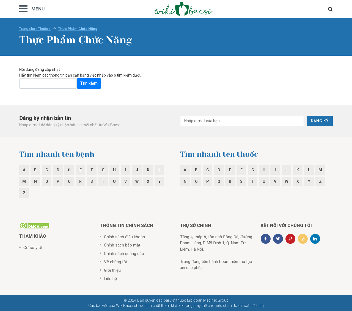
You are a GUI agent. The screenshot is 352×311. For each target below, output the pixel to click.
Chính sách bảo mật (122, 245)
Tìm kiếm (89, 83)
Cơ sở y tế (32, 247)
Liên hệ (110, 278)
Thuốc (43, 29)
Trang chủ (27, 29)
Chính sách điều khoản (124, 236)
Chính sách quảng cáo (124, 253)
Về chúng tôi (115, 261)
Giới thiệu (112, 270)
